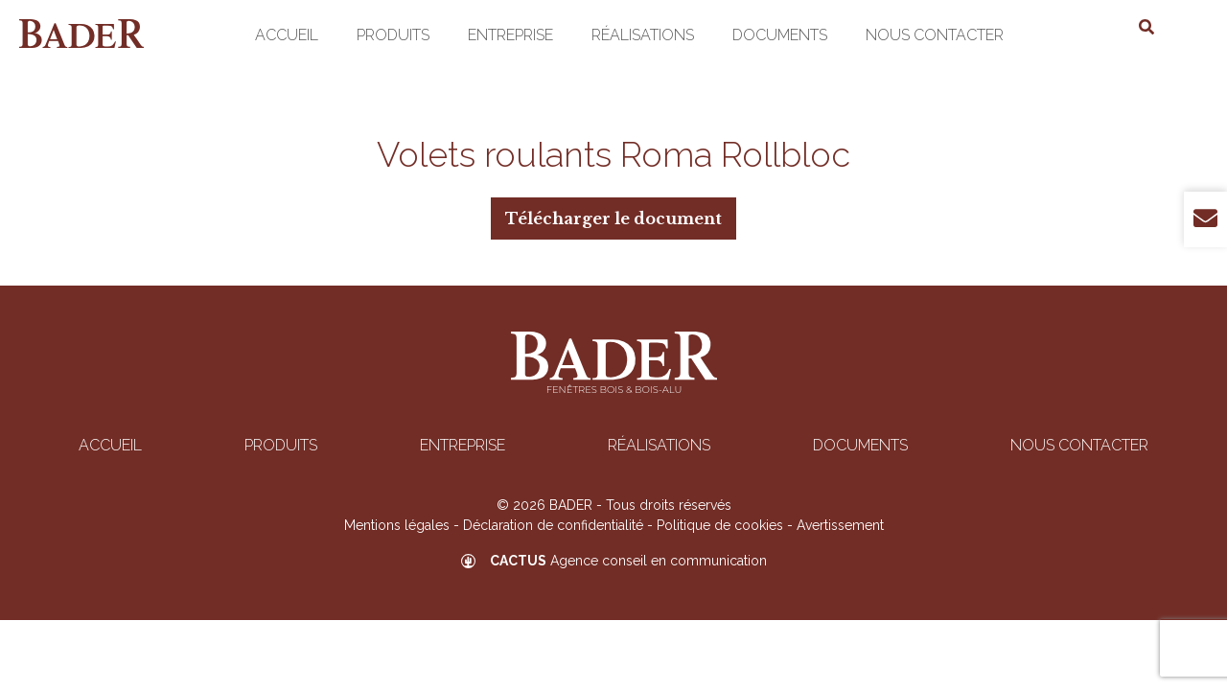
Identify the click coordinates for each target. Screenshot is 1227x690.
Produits (393, 35)
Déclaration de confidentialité (553, 525)
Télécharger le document (613, 218)
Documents (779, 35)
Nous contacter (935, 35)
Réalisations (642, 35)
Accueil (286, 35)
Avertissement (840, 525)
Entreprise (510, 35)
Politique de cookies (720, 525)
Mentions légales (397, 525)
